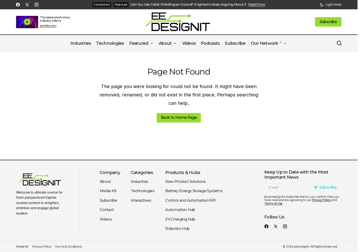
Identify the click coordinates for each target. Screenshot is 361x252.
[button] (330, 4)
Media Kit (108, 191)
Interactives (141, 200)
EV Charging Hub (180, 219)
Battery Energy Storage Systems (193, 191)
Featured (121, 4)
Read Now (256, 5)
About (105, 181)
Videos (106, 219)
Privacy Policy (321, 200)
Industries (139, 181)
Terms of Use (273, 203)
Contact (107, 210)
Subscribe (108, 200)
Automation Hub (180, 210)
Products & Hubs (182, 172)
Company (110, 172)
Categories (142, 172)
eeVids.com (48, 25)
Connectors (102, 4)
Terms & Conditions (68, 246)
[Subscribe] (326, 187)
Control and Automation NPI (190, 200)
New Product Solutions (185, 181)
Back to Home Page (179, 117)
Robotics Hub (177, 228)
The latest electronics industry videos (55, 19)
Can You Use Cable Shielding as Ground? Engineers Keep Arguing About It (188, 5)
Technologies (142, 191)
